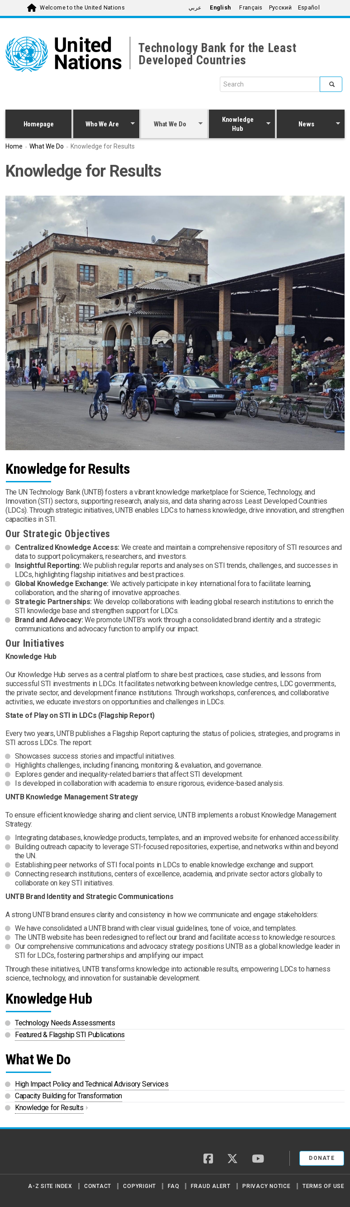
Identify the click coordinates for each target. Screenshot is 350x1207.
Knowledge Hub (239, 124)
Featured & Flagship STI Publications (70, 1034)
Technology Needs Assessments (65, 1023)
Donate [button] (322, 1158)
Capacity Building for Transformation (68, 1096)
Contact (97, 1186)
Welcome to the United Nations (82, 8)
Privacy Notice (266, 1186)
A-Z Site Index (50, 1186)
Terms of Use (324, 1186)
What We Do (172, 125)
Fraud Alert (210, 1186)
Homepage (39, 124)
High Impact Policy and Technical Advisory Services (92, 1084)
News (308, 125)
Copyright (139, 1186)
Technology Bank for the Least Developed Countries (217, 54)
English (220, 8)
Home (14, 146)
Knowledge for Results (49, 1107)
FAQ (173, 1186)
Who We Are (104, 125)
